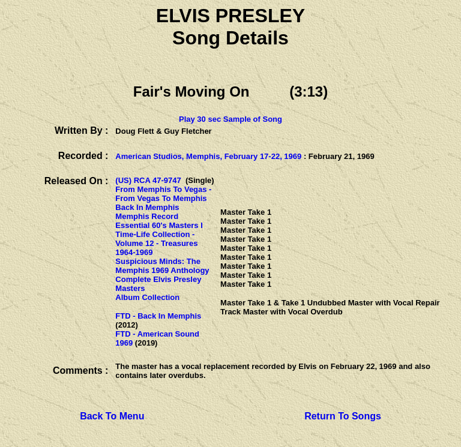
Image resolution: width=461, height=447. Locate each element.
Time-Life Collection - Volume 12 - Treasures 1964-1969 (156, 243)
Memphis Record (146, 216)
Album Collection (147, 297)
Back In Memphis (147, 207)
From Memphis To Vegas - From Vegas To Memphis (163, 194)
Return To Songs (342, 416)
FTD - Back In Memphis (158, 315)
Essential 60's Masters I (158, 225)
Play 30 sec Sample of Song (230, 119)
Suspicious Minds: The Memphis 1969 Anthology (162, 266)
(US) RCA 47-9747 (148, 180)
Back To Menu (112, 416)
